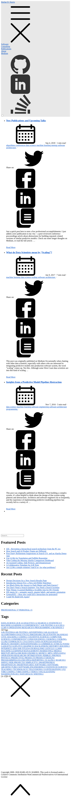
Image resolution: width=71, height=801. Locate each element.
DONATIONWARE (30, 644)
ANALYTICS (30, 623)
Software (5, 44)
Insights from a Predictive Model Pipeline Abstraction (34, 382)
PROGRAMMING (44, 627)
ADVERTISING (36, 632)
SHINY (5, 662)
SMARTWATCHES (26, 665)
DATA (31, 641)
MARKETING (47, 651)
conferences (20, 145)
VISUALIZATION (46, 672)
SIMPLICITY (32, 662)
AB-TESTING (22, 632)
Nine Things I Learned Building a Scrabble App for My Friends (32, 590)
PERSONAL (25, 610)
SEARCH (43, 623)
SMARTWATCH (9, 665)
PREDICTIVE (18, 658)
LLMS (5, 627)
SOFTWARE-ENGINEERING (31, 667)
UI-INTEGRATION (53, 669)
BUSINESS (58, 627)
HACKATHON (42, 646)
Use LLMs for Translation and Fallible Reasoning (26, 558)
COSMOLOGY (15, 641)
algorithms (10, 145)
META (14, 653)
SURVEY (62, 667)
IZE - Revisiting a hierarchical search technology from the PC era (33, 549)
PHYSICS (6, 658)
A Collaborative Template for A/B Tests (22, 565)
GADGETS (6, 646)
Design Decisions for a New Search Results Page (26, 580)
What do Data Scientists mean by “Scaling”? (29, 252)
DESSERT (15, 644)
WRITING (39, 674)
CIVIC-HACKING (9, 637)
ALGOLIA (53, 632)
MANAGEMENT (31, 651)
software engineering (40, 407)
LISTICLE (50, 648)
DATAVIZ (57, 641)
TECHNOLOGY (21, 669)
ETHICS (58, 644)
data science (31, 145)
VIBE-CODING (8, 672)
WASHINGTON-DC (10, 674)
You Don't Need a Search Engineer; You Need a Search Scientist (32, 587)
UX (64, 669)
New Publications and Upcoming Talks (26, 120)
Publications (6, 49)
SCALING (50, 660)
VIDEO (34, 672)
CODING (23, 637)
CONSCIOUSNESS (36, 639)
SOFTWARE (41, 665)
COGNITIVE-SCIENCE (39, 637)
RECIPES (27, 660)
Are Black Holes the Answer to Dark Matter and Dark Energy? (32, 585)
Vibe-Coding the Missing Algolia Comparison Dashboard (30, 560)
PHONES (56, 655)
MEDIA (58, 651)
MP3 (50, 653)
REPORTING (38, 660)
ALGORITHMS (8, 634)
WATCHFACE (27, 674)
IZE (62, 625)
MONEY (43, 653)
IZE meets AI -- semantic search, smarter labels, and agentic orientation (35, 592)
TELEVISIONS (36, 669)
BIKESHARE (36, 634)
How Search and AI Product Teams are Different (26, 551)
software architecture (47, 277)
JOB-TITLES (23, 648)
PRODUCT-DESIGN (45, 658)
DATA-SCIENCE (10, 623)
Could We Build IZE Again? (18, 597)
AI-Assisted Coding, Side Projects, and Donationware (28, 563)
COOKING (51, 639)
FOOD (66, 644)
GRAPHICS (29, 646)
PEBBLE (47, 655)
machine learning (44, 145)
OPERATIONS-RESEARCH (22, 627)
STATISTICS (55, 623)
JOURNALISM (37, 648)
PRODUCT (30, 658)
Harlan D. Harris (35, 22)
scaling (34, 277)
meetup (54, 145)
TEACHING (7, 669)
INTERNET (7, 648)
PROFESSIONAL (10, 610)
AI (57, 625)
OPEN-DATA (59, 653)
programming (12, 409)
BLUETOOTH (50, 634)
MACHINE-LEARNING (12, 625)
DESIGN (5, 644)
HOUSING (65, 646)
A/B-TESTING (48, 625)
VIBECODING (23, 672)
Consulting (5, 46)
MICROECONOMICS (28, 653)
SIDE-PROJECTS (17, 662)
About (3, 51)
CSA (25, 641)
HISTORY (54, 646)
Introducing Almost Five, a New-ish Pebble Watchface (28, 583)
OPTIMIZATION (35, 655)
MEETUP (6, 653)
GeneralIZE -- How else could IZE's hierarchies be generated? (32, 594)
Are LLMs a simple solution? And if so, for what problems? (31, 567)
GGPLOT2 (17, 646)
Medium (4, 53)
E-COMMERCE (46, 644)
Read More (10, 247)
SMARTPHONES (47, 662)
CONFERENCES (32, 625)
